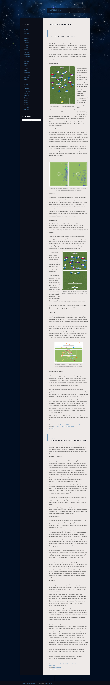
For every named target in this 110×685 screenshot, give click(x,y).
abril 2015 (26, 47)
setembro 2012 (27, 95)
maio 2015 (26, 45)
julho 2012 (26, 98)
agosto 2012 (26, 97)
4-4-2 (60, 667)
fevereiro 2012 (26, 107)
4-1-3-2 (54, 426)
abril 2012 (26, 104)
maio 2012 (26, 102)
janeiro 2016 (26, 43)
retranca (72, 426)
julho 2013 (26, 79)
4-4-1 (64, 426)
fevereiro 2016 (26, 42)
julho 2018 (26, 35)
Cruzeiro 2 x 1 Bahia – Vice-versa (62, 36)
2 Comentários (52, 428)
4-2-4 (57, 667)
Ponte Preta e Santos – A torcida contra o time (67, 440)
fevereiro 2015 (26, 51)
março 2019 (26, 31)
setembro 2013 (27, 75)
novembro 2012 (27, 91)
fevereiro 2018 (26, 36)
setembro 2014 (27, 59)
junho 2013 (26, 81)
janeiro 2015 (26, 52)
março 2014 (26, 68)
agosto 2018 (26, 33)
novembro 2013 (27, 72)
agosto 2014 (26, 61)
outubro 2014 (26, 58)
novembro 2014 (27, 56)
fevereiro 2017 (26, 38)
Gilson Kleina (72, 424)
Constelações (55, 10)
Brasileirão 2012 (63, 663)
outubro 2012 (26, 93)
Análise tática (57, 424)
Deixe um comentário (53, 669)
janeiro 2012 (26, 109)
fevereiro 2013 (26, 88)
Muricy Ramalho (81, 663)
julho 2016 (26, 40)
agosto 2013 (26, 77)
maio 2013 (26, 82)
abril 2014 (26, 66)
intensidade (68, 426)
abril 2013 (26, 84)
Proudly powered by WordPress (28, 683)
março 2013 (26, 86)
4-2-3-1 (61, 426)
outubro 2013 (26, 74)
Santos (53, 665)
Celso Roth (69, 663)
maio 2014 (26, 65)
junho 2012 (26, 100)
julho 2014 (26, 63)
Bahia (61, 424)
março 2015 (26, 49)
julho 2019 (26, 29)
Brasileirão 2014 (66, 424)
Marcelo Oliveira (79, 424)
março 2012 (26, 105)
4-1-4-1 (57, 426)
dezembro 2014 (27, 54)
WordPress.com (49, 683)
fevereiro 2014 (26, 70)
